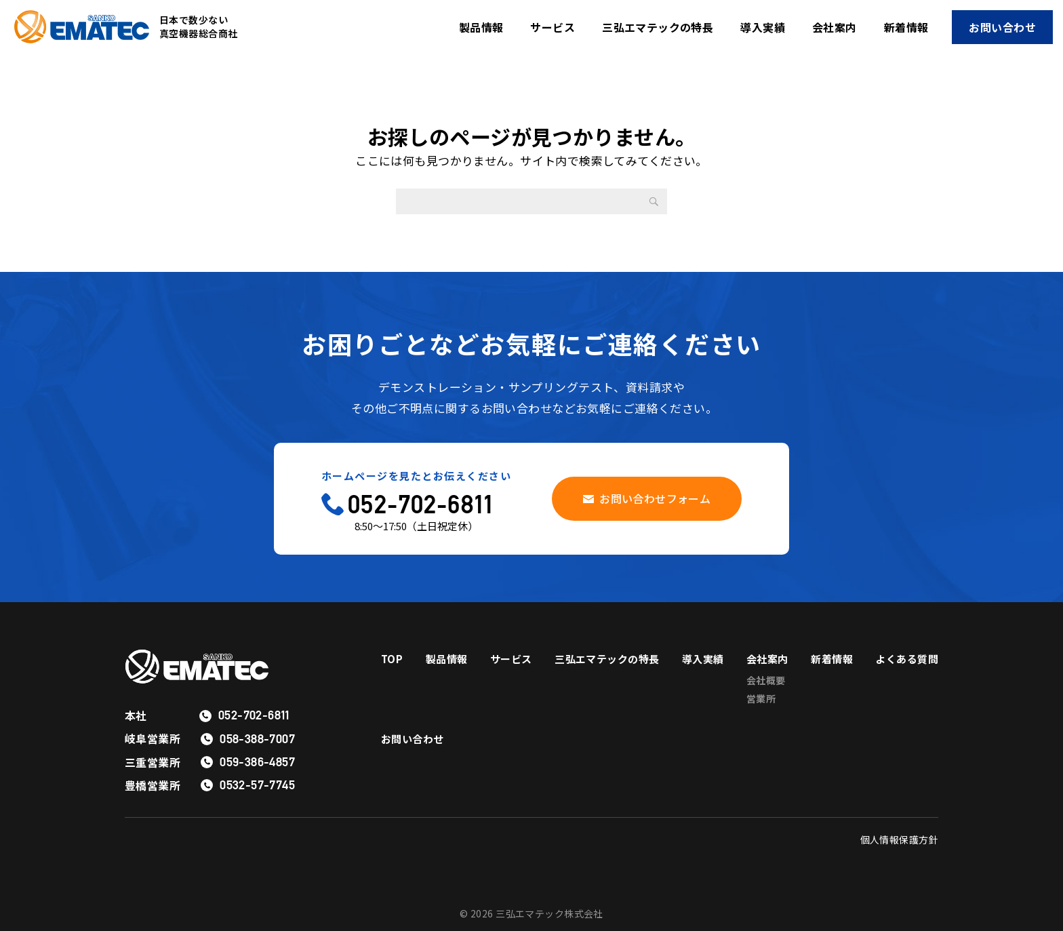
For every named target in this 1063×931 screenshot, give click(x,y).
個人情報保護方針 (899, 839)
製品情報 (481, 27)
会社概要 (835, 682)
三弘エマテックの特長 (657, 27)
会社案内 (834, 27)
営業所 (830, 702)
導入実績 (762, 27)
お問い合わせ (1002, 27)
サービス (552, 27)
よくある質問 (414, 749)
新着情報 (906, 27)
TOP (392, 659)
